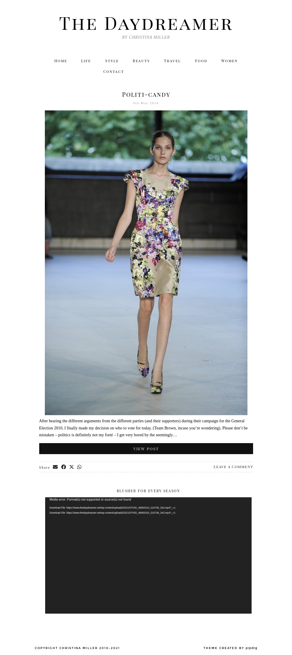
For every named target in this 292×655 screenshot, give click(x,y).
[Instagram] (208, 72)
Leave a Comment (233, 467)
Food (202, 61)
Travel (173, 61)
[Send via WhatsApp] (80, 468)
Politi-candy (146, 95)
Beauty (142, 61)
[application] (148, 556)
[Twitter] (195, 72)
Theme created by (230, 649)
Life (86, 61)
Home (59, 61)
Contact (113, 72)
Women (231, 61)
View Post (146, 449)
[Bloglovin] (233, 72)
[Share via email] (56, 468)
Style (112, 61)
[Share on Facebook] (64, 468)
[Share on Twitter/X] (72, 468)
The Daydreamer (146, 22)
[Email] (246, 72)
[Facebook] (220, 72)
